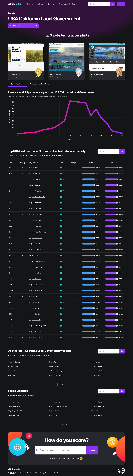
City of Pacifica (34, 244)
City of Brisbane (96, 415)
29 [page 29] (74, 384)
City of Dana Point (35, 290)
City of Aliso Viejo (55, 375)
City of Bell (53, 415)
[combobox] (23, 25)
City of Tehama (34, 308)
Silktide (12, 473)
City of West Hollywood (37, 326)
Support (51, 4)
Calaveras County (55, 371)
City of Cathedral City (37, 197)
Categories (29, 4)
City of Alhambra (55, 402)
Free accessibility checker (68, 4)
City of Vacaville (35, 191)
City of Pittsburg (35, 226)
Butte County (54, 366)
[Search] (99, 4)
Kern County (33, 255)
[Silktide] (14, 4)
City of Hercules (35, 331)
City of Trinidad (34, 173)
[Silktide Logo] (14, 469)
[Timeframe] (23, 25)
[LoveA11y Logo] (121, 471)
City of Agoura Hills (15, 411)
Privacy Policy (39, 473)
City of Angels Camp (97, 371)
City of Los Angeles (36, 285)
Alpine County (13, 366)
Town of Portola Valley (37, 261)
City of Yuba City (35, 296)
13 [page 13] (73, 424)
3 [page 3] (66, 424)
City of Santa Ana (35, 267)
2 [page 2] (62, 384)
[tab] (17, 84)
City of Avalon (54, 411)
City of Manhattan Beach (38, 232)
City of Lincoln (34, 314)
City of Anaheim (96, 366)
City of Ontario (34, 167)
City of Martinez (35, 203)
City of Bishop (95, 411)
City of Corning (34, 302)
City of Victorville (35, 214)
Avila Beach (12, 375)
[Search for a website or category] (60, 450)
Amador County (13, 402)
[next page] (78, 384)
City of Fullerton (35, 273)
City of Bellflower (96, 402)
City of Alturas (95, 362)
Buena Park (53, 362)
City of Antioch (95, 375)
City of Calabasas (35, 249)
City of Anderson (35, 179)
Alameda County (14, 362)
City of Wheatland (35, 238)
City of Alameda (14, 415)
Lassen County (34, 185)
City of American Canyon (58, 406)
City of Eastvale (34, 320)
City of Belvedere (35, 220)
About (40, 4)
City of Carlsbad (35, 279)
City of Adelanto (14, 406)
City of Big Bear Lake (97, 406)
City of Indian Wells (36, 208)
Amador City (12, 371)
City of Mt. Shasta (35, 337)
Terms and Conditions (27, 473)
